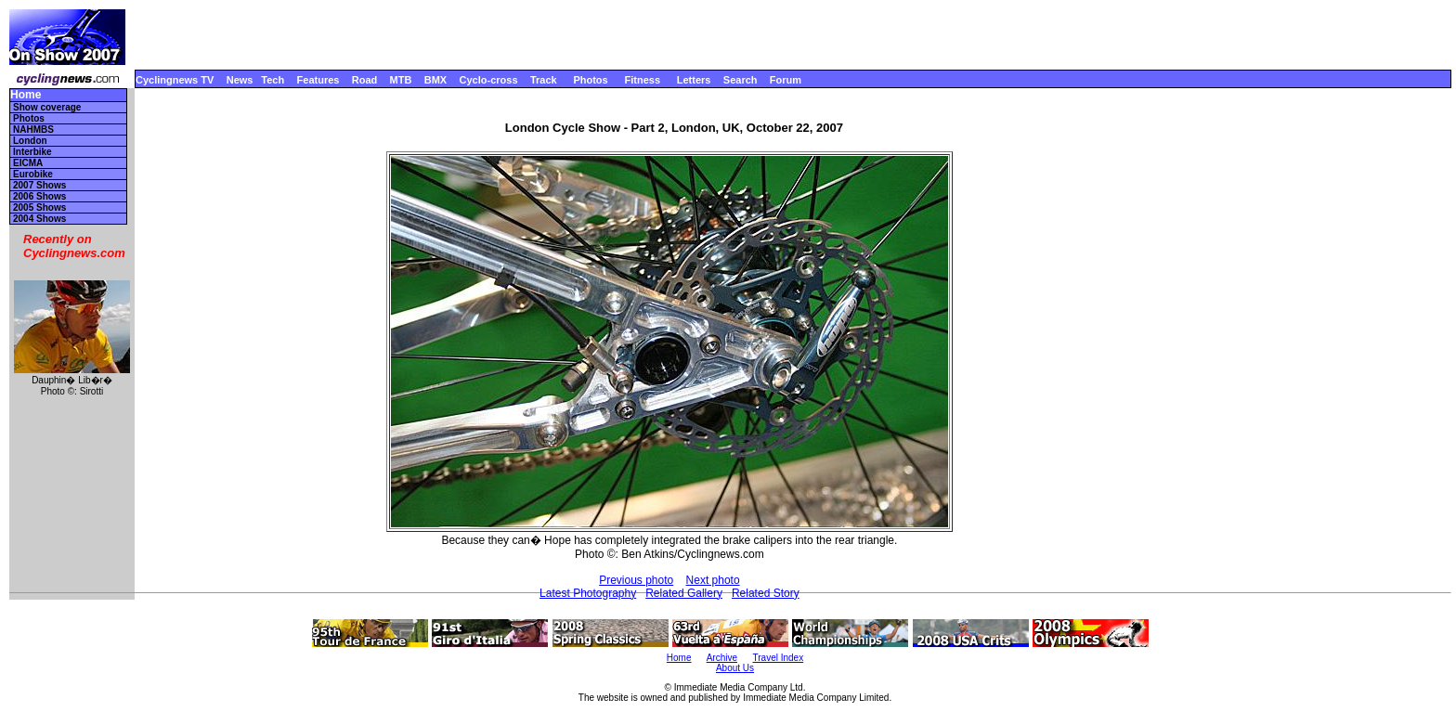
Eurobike (33, 174)
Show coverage (47, 107)
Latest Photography (588, 593)
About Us (735, 668)
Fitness (642, 79)
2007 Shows (39, 185)
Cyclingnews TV (175, 79)
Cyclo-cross (489, 79)
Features (318, 79)
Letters (694, 79)
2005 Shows (39, 207)
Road (365, 79)
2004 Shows (39, 219)
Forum (785, 79)
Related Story (766, 593)
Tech (272, 79)
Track (543, 79)
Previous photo (636, 580)
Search (740, 79)
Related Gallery (683, 593)
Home (25, 95)
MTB (401, 79)
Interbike (32, 152)
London (30, 141)
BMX (435, 79)
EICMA (28, 163)
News (240, 79)
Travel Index (778, 658)
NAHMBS (33, 129)
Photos (590, 79)
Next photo (713, 580)
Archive (722, 658)
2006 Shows (39, 196)
